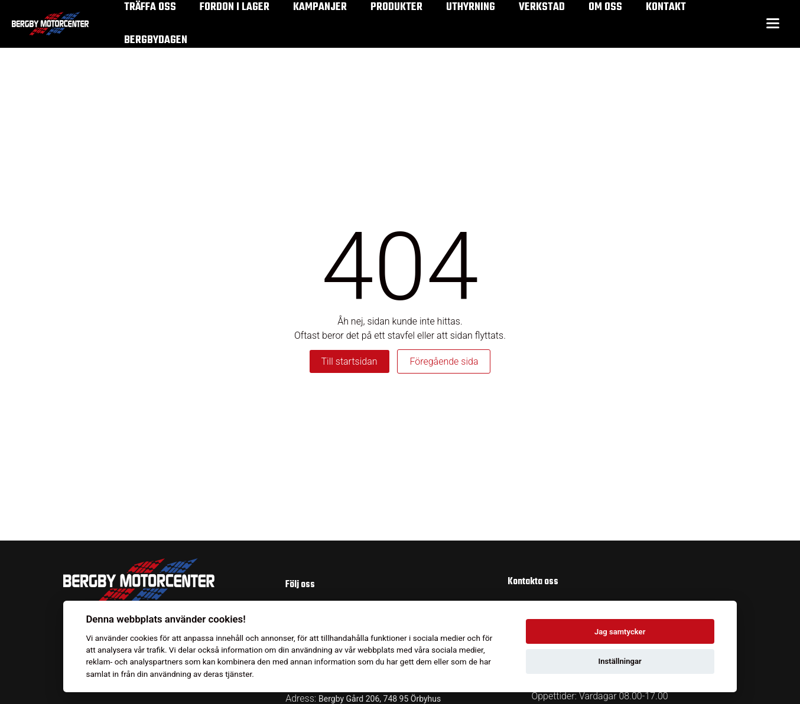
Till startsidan (349, 361)
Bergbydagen (155, 40)
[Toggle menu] (772, 23)
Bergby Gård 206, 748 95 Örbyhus (379, 698)
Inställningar (619, 661)
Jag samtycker (619, 631)
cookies (144, 638)
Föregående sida (443, 361)
